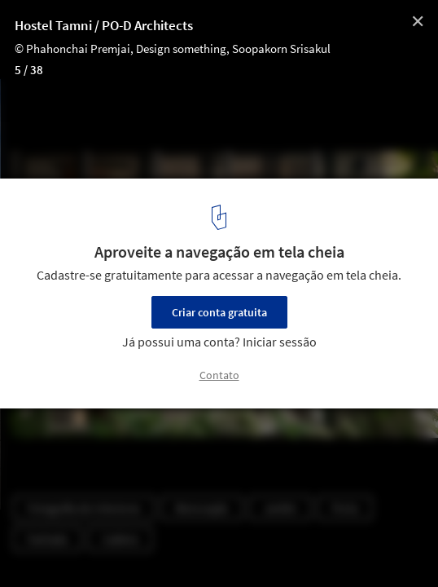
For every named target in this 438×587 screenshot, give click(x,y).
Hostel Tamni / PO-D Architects (104, 25)
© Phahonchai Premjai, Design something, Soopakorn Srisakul (173, 48)
